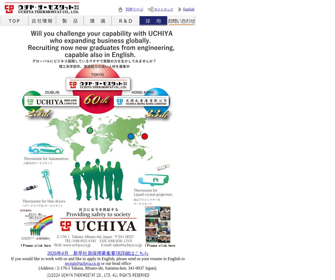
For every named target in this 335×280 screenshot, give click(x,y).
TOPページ (134, 9)
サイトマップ (163, 9)
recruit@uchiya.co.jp (82, 263)
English (188, 9)
